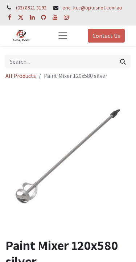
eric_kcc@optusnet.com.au (92, 7)
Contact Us (106, 35)
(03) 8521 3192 (31, 7)
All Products (20, 75)
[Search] (123, 61)
